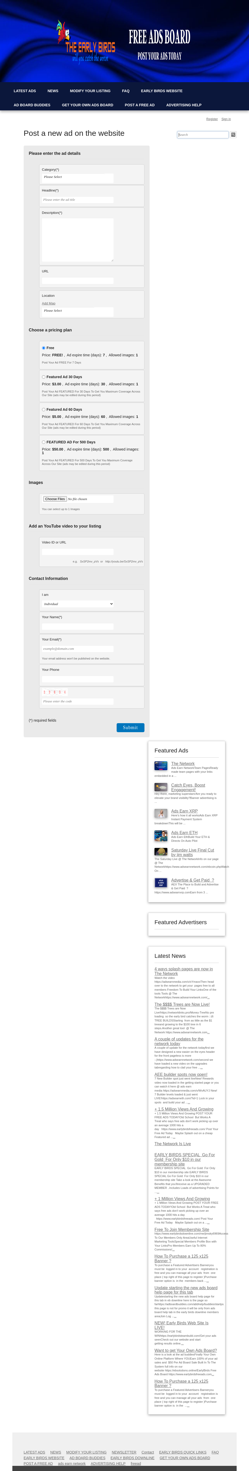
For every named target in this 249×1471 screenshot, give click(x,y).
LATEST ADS (25, 91)
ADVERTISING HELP (184, 105)
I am (45, 595)
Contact (148, 1452)
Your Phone (50, 670)
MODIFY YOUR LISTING (90, 91)
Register (212, 119)
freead (136, 1464)
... (208, 997)
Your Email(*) (52, 639)
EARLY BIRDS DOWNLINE (132, 1458)
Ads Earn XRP (184, 811)
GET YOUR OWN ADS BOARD (87, 105)
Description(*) (52, 213)
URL (45, 271)
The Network (183, 763)
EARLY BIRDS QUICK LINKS (183, 1452)
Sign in (226, 119)
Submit (130, 727)
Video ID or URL (54, 542)
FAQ (126, 91)
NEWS (53, 91)
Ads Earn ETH (184, 832)
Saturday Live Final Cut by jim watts (192, 852)
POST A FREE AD (140, 105)
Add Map (48, 303)
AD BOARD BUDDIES (32, 105)
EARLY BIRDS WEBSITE (162, 91)
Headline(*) (50, 190)
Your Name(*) (52, 617)
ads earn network (71, 1464)
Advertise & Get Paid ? (192, 880)
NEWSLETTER (124, 1452)
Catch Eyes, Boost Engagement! (188, 787)
